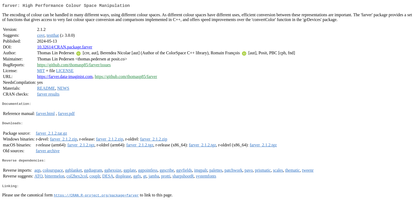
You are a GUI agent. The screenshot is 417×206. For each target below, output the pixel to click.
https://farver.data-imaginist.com (65, 77)
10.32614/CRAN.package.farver (64, 48)
